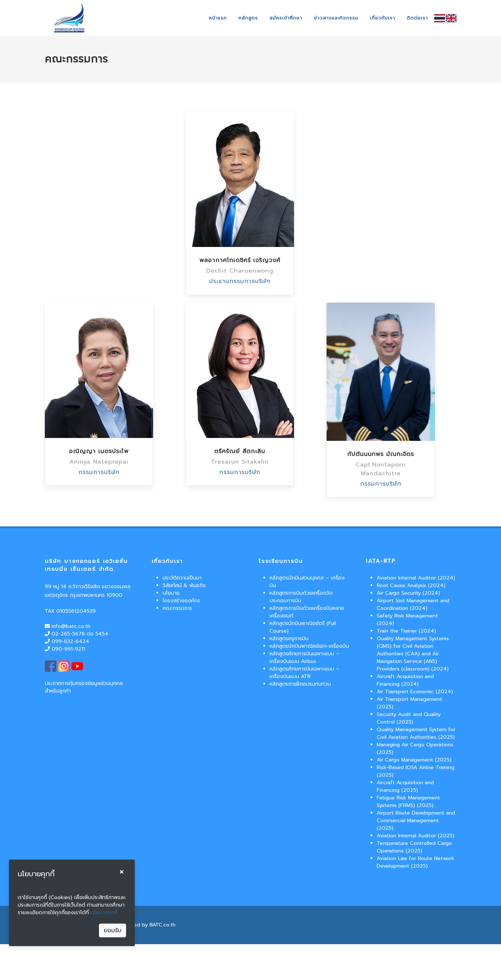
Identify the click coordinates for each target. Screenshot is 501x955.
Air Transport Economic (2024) (415, 691)
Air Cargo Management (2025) (414, 760)
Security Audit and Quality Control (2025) (409, 718)
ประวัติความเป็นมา (182, 578)
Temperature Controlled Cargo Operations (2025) (414, 847)
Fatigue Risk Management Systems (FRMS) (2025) (408, 801)
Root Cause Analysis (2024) (411, 585)
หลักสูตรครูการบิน (288, 638)
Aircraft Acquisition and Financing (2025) (405, 786)
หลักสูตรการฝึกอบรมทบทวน (300, 684)
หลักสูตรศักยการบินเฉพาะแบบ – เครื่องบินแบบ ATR (304, 672)
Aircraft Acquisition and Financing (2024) (405, 680)
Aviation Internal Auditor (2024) (416, 578)
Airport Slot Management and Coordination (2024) (413, 604)
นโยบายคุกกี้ (104, 912)
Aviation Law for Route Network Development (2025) (415, 862)
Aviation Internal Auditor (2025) (415, 835)
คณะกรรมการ (177, 608)
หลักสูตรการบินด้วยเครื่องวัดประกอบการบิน (301, 596)
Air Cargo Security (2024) (408, 593)
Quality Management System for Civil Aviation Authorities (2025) (416, 733)
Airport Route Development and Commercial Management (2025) (416, 820)
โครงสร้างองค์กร (181, 600)
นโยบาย (171, 593)
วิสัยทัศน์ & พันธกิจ (184, 585)
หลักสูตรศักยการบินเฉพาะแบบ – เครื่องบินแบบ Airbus (304, 657)
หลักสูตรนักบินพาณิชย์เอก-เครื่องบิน (309, 646)
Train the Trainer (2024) (406, 631)
